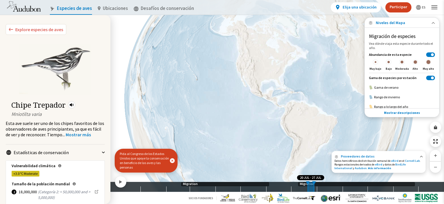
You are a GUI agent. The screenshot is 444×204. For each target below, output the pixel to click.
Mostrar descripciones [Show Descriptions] (402, 112)
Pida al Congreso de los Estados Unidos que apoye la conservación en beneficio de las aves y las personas (144, 160)
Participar (398, 6)
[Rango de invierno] (402, 97)
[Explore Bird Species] (36, 29)
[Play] (120, 182)
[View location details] (356, 7)
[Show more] (78, 134)
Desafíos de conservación (164, 8)
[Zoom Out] (435, 167)
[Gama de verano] (402, 87)
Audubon (361, 168)
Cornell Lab (412, 161)
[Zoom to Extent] (435, 141)
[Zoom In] (435, 155)
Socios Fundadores (201, 198)
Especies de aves (71, 8)
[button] (71, 105)
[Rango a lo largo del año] (402, 107)
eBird (394, 161)
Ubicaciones (113, 8)
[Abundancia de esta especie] (402, 61)
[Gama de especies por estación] (402, 78)
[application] (222, 102)
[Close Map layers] (402, 22)
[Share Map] (435, 127)
